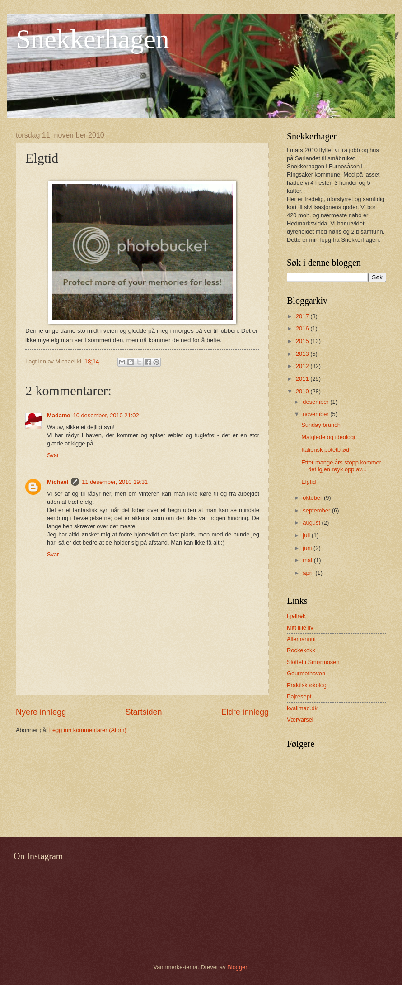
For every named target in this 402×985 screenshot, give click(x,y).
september (317, 510)
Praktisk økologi (307, 685)
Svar (53, 455)
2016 (303, 328)
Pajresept (299, 696)
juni (308, 548)
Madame (58, 415)
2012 (303, 366)
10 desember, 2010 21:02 (106, 415)
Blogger (237, 967)
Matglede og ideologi (328, 437)
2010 (303, 391)
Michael (57, 481)
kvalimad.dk (302, 708)
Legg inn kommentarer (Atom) (87, 730)
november (316, 414)
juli (307, 535)
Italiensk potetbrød (325, 449)
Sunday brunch (321, 424)
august (312, 522)
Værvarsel (300, 719)
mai (308, 560)
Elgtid (308, 481)
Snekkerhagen (92, 39)
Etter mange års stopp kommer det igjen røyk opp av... (341, 466)
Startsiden (143, 712)
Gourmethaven (306, 673)
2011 (303, 378)
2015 (303, 341)
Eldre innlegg (245, 712)
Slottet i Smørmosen (313, 662)
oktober (313, 497)
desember (316, 401)
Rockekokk (301, 650)
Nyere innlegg (41, 712)
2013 (303, 353)
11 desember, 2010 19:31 (115, 481)
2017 (303, 316)
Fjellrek (296, 615)
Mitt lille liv (300, 627)
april (309, 572)
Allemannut (301, 639)
